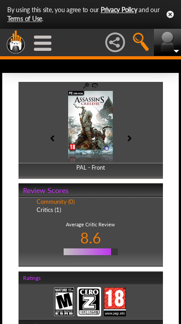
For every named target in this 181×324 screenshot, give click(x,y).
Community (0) (55, 201)
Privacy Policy (119, 10)
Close (170, 14)
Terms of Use (24, 18)
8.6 (90, 238)
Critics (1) (49, 209)
